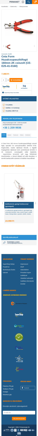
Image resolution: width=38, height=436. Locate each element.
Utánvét (5, 272)
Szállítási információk (27, 281)
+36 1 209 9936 (12, 127)
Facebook (25, 388)
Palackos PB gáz (8, 386)
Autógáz (5, 392)
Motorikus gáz (7, 394)
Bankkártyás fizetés (9, 270)
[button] (6, 79)
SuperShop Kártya (8, 264)
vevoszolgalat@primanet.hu (14, 243)
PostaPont (6, 267)
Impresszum (24, 264)
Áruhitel (22, 284)
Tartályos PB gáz (8, 389)
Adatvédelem (24, 270)
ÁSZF (22, 267)
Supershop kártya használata (10, 92)
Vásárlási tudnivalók (26, 278)
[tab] (3, 135)
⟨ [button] (3, 46)
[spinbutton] (3, 79)
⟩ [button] (34, 46)
